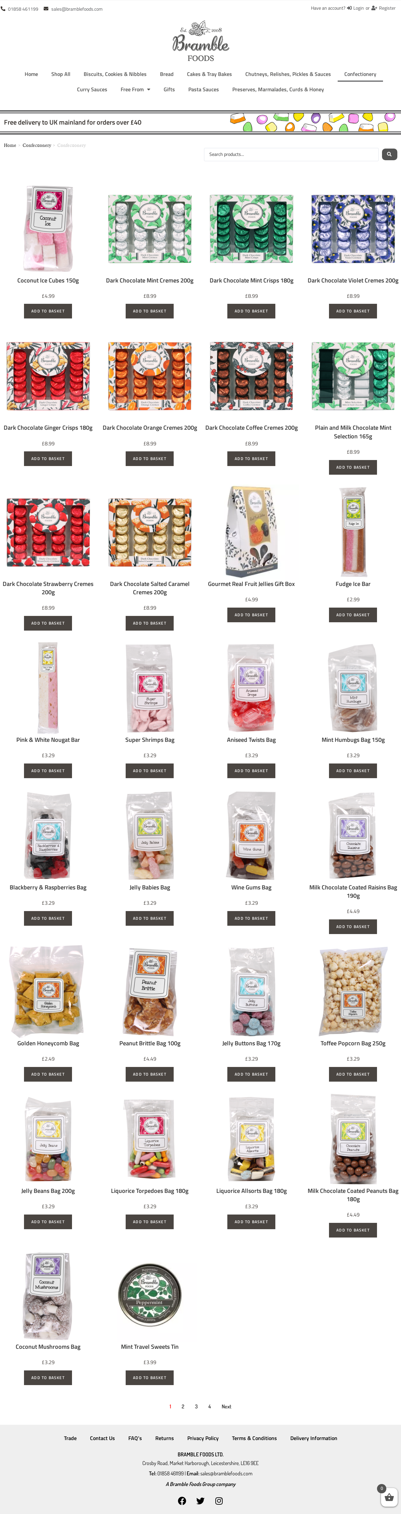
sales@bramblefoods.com (226, 1471)
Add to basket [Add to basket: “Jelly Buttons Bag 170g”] (251, 1074)
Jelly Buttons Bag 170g (251, 1043)
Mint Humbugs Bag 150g (353, 739)
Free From (135, 89)
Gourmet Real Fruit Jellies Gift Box (251, 583)
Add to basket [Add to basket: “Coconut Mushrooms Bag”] (48, 1377)
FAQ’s (135, 1438)
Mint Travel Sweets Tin (150, 1346)
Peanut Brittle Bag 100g (149, 1043)
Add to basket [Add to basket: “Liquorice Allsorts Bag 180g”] (251, 1222)
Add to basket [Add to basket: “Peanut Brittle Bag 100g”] (149, 1074)
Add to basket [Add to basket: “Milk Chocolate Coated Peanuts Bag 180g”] (353, 1230)
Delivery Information (313, 1438)
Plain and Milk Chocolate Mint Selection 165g (353, 431)
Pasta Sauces (203, 89)
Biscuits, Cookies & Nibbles (115, 74)
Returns (164, 1438)
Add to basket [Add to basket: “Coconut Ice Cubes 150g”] (48, 311)
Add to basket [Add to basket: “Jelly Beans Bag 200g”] (48, 1222)
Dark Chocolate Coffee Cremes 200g (251, 427)
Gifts (169, 89)
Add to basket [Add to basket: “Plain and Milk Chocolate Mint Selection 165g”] (353, 467)
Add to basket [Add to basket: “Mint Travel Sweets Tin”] (149, 1377)
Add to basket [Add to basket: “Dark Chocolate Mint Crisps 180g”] (251, 311)
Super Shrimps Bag (149, 739)
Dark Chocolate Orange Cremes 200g (150, 427)
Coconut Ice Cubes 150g (48, 280)
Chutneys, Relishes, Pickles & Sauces (288, 74)
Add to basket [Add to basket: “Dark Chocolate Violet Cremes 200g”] (353, 311)
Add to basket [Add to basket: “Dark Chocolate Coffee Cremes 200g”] (251, 458)
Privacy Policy (203, 1438)
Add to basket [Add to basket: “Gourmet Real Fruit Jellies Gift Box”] (251, 615)
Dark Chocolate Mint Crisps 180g (251, 280)
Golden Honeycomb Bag (48, 1043)
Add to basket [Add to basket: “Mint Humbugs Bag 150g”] (353, 770)
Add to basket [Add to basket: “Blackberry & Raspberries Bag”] (48, 918)
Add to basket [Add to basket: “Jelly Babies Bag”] (149, 918)
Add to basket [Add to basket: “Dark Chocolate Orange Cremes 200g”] (149, 458)
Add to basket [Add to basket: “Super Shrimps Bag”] (149, 770)
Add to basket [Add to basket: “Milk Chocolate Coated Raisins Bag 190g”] (353, 926)
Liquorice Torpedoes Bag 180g (149, 1190)
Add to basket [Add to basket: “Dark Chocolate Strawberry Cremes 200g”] (48, 623)
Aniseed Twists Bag (251, 739)
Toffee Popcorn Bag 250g (353, 1043)
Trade (70, 1438)
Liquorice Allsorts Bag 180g (251, 1190)
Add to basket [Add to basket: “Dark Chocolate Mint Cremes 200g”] (149, 311)
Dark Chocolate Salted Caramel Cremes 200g (150, 588)
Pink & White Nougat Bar (48, 739)
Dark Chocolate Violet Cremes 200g (353, 280)
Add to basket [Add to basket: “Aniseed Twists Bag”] (251, 770)
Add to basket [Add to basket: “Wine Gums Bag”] (251, 918)
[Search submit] (389, 154)
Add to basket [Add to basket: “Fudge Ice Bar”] (353, 615)
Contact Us (102, 1438)
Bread (167, 74)
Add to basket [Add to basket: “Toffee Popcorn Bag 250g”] (353, 1074)
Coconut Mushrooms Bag (48, 1346)
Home (31, 74)
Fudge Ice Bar (353, 583)
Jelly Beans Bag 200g (48, 1190)
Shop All (60, 74)
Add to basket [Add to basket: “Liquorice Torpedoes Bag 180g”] (149, 1222)
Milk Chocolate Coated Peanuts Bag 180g (353, 1195)
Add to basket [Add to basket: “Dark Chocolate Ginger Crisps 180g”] (48, 458)
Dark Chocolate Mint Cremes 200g (149, 280)
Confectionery (360, 74)
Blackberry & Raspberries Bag (48, 887)
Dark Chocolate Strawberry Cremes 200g (48, 588)
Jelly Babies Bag (150, 887)
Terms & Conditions (254, 1438)
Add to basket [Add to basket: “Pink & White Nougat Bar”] (48, 770)
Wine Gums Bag (251, 887)
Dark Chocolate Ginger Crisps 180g (48, 427)
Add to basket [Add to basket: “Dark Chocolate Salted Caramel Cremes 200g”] (149, 623)
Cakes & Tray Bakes (209, 74)
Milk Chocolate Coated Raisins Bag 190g (353, 891)
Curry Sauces (92, 89)
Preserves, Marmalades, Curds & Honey (278, 89)
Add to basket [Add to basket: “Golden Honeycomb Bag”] (48, 1074)
